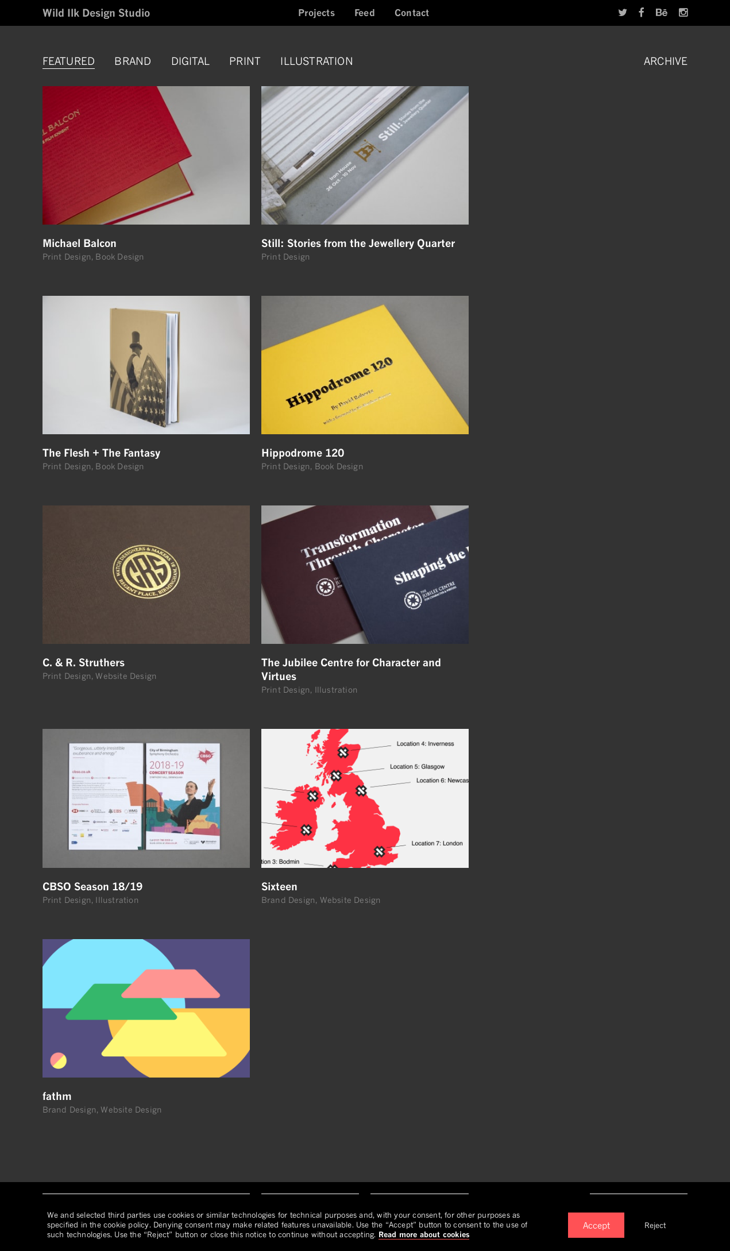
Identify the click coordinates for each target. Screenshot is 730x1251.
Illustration (316, 61)
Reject (655, 1225)
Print (245, 61)
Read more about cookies (424, 1234)
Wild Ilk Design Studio (96, 12)
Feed (364, 12)
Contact (412, 12)
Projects (316, 12)
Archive (665, 61)
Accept (596, 1225)
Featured (69, 61)
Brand (132, 61)
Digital (190, 61)
